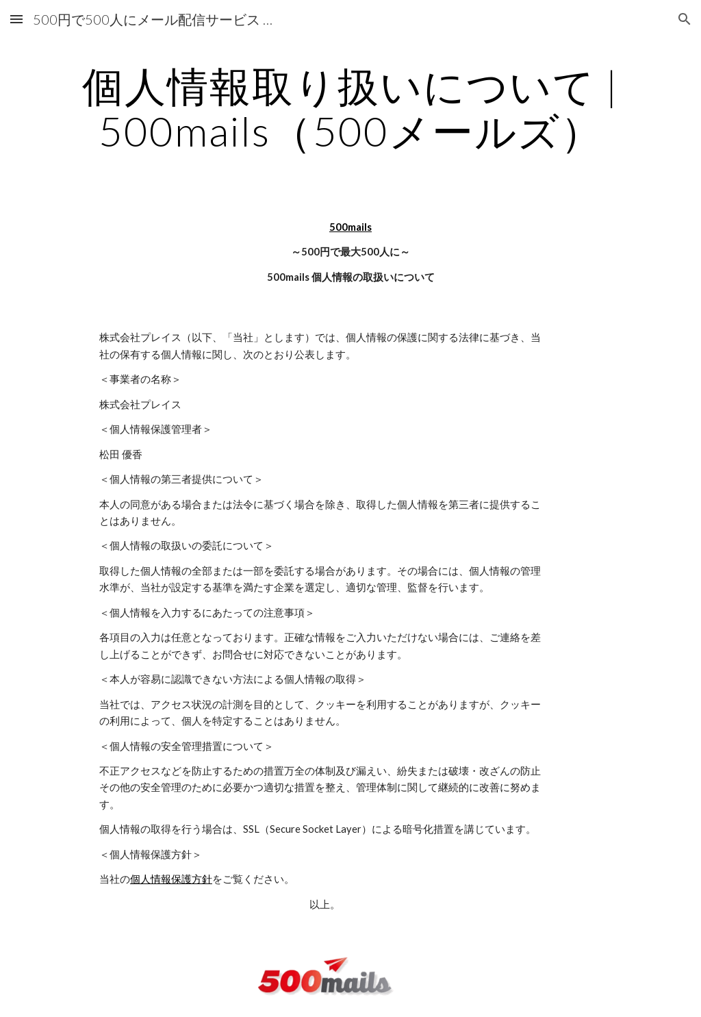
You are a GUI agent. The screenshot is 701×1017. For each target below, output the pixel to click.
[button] (16, 19)
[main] (351, 108)
